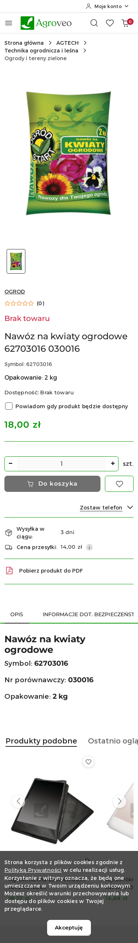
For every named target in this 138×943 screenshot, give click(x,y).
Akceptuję (69, 927)
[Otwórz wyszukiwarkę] (94, 23)
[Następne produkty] (119, 801)
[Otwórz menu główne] (8, 23)
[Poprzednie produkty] (18, 801)
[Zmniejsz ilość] (10, 464)
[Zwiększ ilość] (112, 464)
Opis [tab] (17, 614)
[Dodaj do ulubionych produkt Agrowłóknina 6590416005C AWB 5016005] (88, 761)
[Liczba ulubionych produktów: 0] (110, 23)
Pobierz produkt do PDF (43, 570)
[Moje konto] (107, 6)
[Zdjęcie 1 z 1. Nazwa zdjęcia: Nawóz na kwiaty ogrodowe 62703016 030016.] (16, 261)
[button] (24, 303)
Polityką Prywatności (33, 870)
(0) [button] (40, 303)
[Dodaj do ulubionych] (119, 484)
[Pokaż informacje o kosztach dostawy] (89, 547)
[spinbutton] (61, 464)
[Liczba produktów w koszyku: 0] (125, 23)
